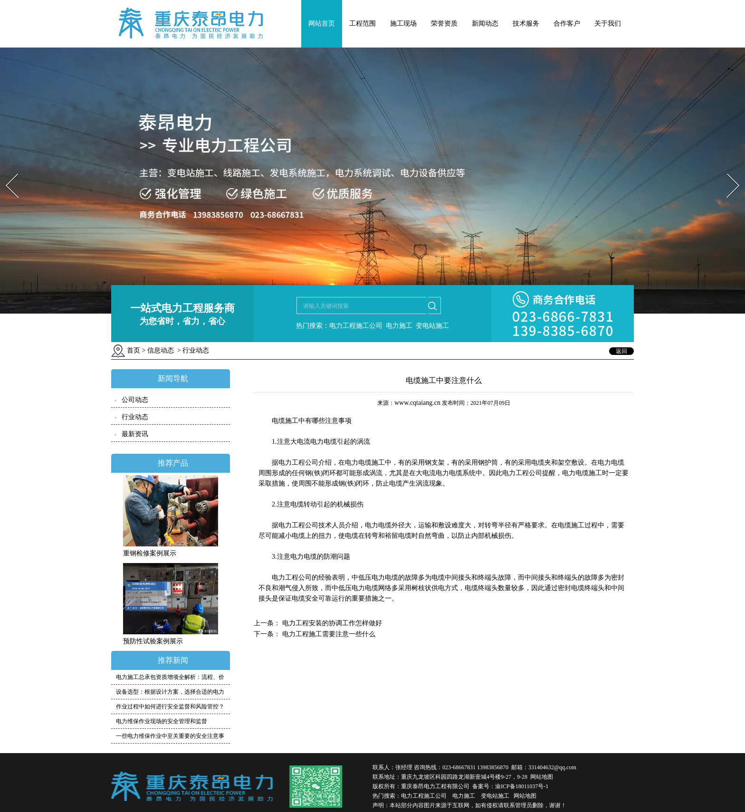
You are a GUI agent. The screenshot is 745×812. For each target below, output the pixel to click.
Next (727, 170)
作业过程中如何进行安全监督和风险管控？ (170, 706)
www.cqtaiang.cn (417, 402)
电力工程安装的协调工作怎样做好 (331, 623)
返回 (621, 351)
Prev (6, 170)
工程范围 (362, 23)
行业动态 (135, 416)
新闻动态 (485, 23)
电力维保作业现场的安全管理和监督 (161, 721)
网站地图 (541, 777)
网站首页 (321, 23)
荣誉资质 (444, 23)
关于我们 (607, 23)
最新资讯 (135, 434)
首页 (133, 350)
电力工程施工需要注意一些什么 (327, 634)
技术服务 (526, 23)
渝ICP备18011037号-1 (521, 786)
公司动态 (135, 399)
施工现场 (403, 23)
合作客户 (567, 23)
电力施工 (463, 796)
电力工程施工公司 (424, 796)
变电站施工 (495, 796)
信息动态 (160, 350)
